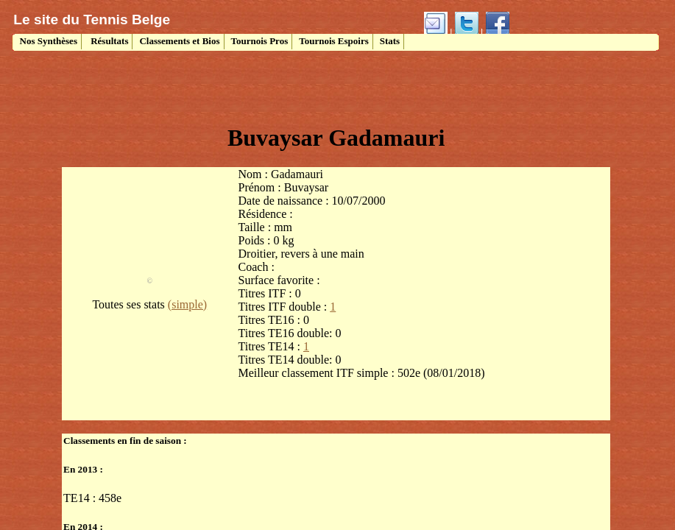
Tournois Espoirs (334, 40)
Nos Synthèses (47, 40)
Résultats (108, 40)
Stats (390, 40)
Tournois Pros (260, 40)
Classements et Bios (179, 40)
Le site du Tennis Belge (91, 19)
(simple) (187, 304)
